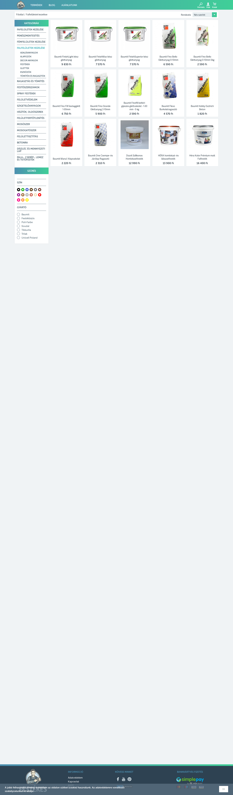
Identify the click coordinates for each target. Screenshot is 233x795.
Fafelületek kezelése (30, 29)
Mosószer (23, 124)
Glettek (24, 68)
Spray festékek (26, 93)
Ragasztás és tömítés (30, 81)
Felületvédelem (27, 99)
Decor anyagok (29, 60)
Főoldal (20, 14)
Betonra (22, 142)
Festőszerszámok (28, 87)
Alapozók (25, 56)
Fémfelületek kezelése (31, 41)
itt (25, 791)
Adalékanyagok (29, 53)
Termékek (36, 5)
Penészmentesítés (28, 35)
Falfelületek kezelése (36, 14)
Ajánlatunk (69, 5)
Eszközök (25, 72)
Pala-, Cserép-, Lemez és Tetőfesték (30, 158)
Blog (52, 5)
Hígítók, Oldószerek (30, 111)
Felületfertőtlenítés (30, 118)
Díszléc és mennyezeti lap (31, 150)
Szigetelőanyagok (29, 105)
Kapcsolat (73, 781)
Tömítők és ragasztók (32, 76)
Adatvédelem (75, 777)
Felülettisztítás (27, 136)
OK (223, 789)
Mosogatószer (26, 130)
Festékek (25, 64)
